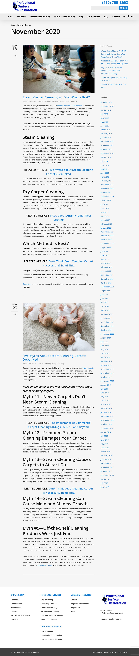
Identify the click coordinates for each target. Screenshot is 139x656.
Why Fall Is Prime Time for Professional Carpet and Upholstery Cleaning (111, 70)
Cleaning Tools (58, 101)
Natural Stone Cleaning (50, 611)
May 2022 (104, 259)
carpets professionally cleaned (69, 106)
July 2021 (104, 294)
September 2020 (107, 334)
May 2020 (104, 349)
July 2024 (104, 161)
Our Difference (16, 603)
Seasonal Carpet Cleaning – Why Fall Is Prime (114, 79)
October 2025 (106, 102)
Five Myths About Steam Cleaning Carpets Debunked (54, 357)
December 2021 (107, 275)
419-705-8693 (106, 610)
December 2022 (107, 232)
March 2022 (105, 263)
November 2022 (107, 236)
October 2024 (106, 149)
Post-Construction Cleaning (51, 639)
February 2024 (106, 181)
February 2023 (106, 224)
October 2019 (106, 377)
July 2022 (104, 251)
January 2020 (106, 365)
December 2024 (107, 141)
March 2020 (105, 357)
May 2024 (104, 169)
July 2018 (104, 436)
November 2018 (107, 420)
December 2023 (107, 185)
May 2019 (104, 397)
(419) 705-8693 (115, 2)
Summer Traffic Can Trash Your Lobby (113, 85)
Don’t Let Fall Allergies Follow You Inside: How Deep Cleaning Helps (114, 62)
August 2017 (106, 479)
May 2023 (104, 212)
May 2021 (104, 302)
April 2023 (105, 216)
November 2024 (107, 145)
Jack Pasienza (30, 101)
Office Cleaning (47, 631)
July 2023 (104, 204)
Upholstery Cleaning (49, 603)
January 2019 (106, 412)
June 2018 (105, 440)
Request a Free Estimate (20, 615)
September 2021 (107, 287)
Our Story (14, 599)
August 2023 (106, 200)
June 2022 (105, 255)
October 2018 (106, 424)
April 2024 (105, 173)
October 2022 (106, 240)
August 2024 (106, 157)
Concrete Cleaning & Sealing (52, 615)
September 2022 (107, 243)
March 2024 (105, 177)
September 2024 (107, 153)
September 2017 (107, 475)
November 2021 (107, 279)
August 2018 (106, 432)
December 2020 (107, 322)
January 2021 (106, 318)
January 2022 (106, 271)
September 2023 (107, 196)
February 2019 (106, 408)
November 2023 (107, 188)
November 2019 (107, 373)
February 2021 (106, 314)
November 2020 (107, 326)
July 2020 (104, 342)
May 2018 (104, 444)
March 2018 (105, 452)
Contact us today (45, 565)
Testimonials (16, 607)
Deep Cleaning (71, 101)
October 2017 (106, 471)
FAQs (73, 611)
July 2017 (104, 483)
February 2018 (106, 455)
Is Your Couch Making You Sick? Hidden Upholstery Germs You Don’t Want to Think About (113, 54)
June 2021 (105, 298)
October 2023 (106, 192)
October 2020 (106, 330)
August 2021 (106, 291)
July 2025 (104, 114)
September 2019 (107, 381)
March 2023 (105, 220)
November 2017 (107, 467)
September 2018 (107, 428)
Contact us (27, 284)
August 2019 (106, 385)
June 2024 (105, 165)
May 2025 (104, 122)
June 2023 (105, 208)
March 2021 (105, 310)
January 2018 (106, 459)
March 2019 (105, 404)
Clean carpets (88, 368)
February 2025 (106, 134)
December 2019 (107, 369)
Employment (75, 607)
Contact (14, 611)
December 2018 (107, 416)
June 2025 (105, 118)
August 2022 (106, 247)
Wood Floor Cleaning (49, 619)
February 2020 (106, 361)
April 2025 (105, 126)
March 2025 (105, 130)
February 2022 (106, 267)
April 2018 (105, 448)
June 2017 (105, 487)
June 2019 (105, 393)
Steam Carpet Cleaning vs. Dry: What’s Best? (56, 97)
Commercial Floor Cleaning (51, 635)
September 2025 (107, 106)
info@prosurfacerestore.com (112, 613)
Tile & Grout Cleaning (49, 607)
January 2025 (106, 137)
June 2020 (105, 346)
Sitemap (14, 619)
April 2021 (105, 306)
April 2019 (105, 400)
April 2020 (105, 353)
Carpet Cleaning (44, 101)
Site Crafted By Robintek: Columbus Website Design (110, 652)
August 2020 (106, 338)
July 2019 (104, 389)
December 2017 (107, 463)
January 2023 (106, 228)
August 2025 (106, 110)
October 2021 (106, 283)
